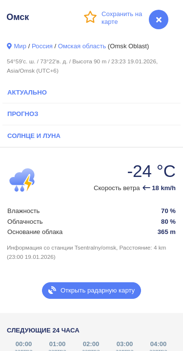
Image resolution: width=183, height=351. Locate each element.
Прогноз (23, 113)
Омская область (82, 46)
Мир (20, 46)
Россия (42, 46)
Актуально (27, 92)
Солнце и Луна (34, 135)
